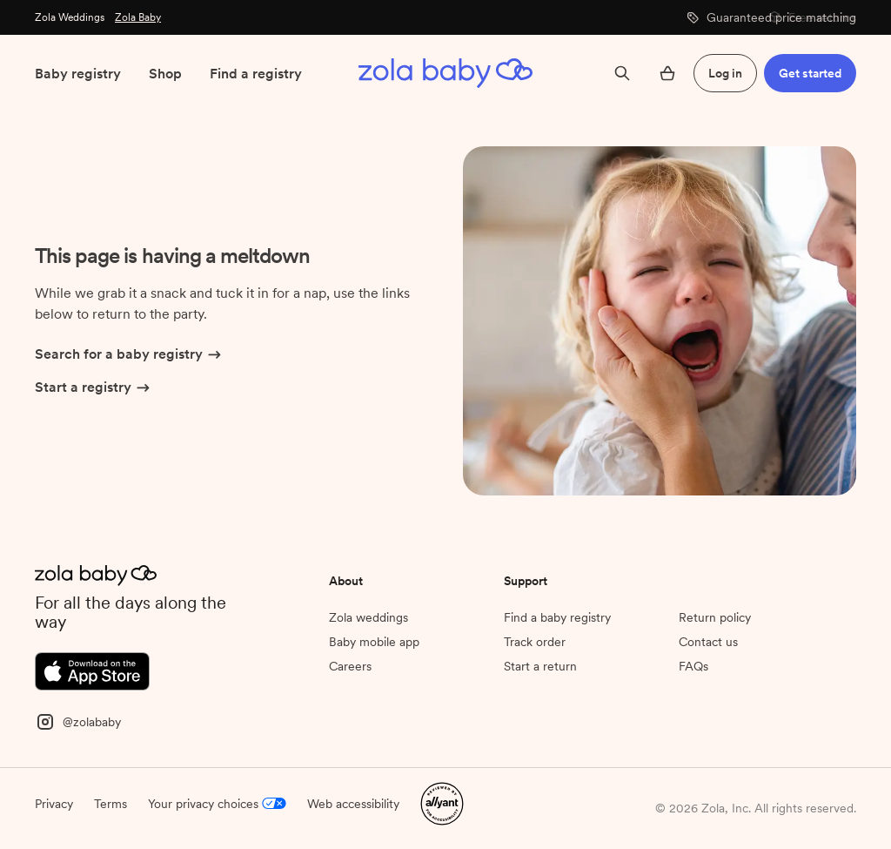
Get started (810, 73)
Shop (165, 73)
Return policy (715, 617)
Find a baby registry (557, 617)
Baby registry (78, 73)
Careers (350, 666)
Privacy (54, 804)
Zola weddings (368, 617)
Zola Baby (138, 17)
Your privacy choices (217, 804)
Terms (110, 804)
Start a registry (93, 388)
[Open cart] (667, 73)
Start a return (540, 666)
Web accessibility (353, 804)
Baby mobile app (374, 642)
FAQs (693, 666)
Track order (535, 642)
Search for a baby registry (129, 355)
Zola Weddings (69, 17)
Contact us (708, 642)
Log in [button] (725, 73)
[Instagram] (78, 720)
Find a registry (256, 73)
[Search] (622, 73)
